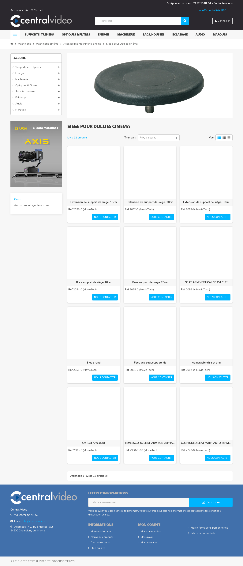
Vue (211, 137)
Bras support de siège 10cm (93, 282)
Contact (37, 10)
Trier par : (130, 137)
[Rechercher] (142, 21)
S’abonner (211, 502)
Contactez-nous (223, 3)
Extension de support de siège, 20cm (150, 202)
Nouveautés (19, 10)
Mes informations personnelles (209, 528)
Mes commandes (151, 531)
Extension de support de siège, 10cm (93, 202)
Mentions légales (101, 531)
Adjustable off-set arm (206, 362)
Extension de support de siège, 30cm (206, 202)
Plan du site (98, 548)
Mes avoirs (147, 537)
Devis (17, 199)
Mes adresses (149, 542)
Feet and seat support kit (150, 362)
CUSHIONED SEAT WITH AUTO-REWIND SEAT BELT (206, 443)
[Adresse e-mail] (138, 502)
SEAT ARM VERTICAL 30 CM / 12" (206, 282)
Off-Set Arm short (93, 443)
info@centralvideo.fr (34, 521)
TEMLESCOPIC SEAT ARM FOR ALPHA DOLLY (150, 443)
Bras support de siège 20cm (149, 282)
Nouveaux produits (102, 537)
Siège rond (93, 362)
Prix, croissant (148, 137)
